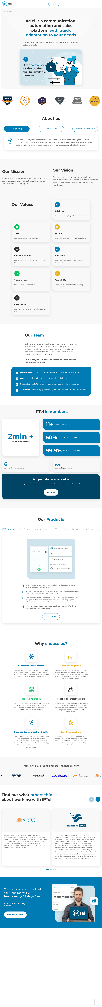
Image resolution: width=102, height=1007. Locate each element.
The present (51, 129)
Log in (54, 4)
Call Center (24, 529)
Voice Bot (90, 529)
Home (5, 12)
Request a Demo (15, 914)
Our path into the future (85, 129)
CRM (57, 529)
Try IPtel (51, 492)
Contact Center (42, 529)
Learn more (51, 616)
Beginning (17, 129)
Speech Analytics (72, 529)
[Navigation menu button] (98, 4)
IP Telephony (8, 529)
